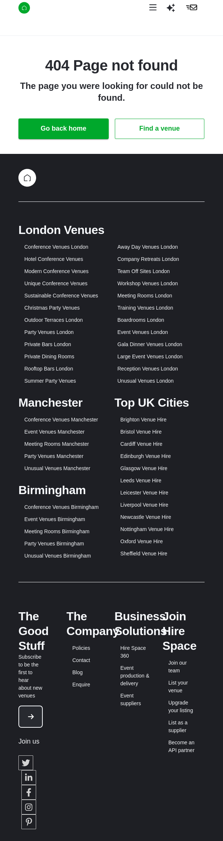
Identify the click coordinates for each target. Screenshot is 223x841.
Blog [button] (77, 672)
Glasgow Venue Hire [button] (144, 468)
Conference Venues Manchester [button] (61, 420)
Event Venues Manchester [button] (54, 432)
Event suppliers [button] (131, 699)
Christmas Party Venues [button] (52, 308)
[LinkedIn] (28, 777)
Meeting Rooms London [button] (145, 296)
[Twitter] (25, 762)
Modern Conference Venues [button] (56, 271)
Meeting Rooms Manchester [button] (56, 444)
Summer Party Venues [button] (50, 381)
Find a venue (159, 128)
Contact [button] (81, 660)
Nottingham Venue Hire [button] (147, 529)
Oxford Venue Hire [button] (142, 541)
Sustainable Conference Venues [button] (61, 296)
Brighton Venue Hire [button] (144, 420)
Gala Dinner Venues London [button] (150, 344)
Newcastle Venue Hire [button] (146, 517)
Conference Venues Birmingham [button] (61, 507)
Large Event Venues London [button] (150, 356)
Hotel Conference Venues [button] (53, 259)
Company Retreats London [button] (148, 259)
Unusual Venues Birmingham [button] (57, 556)
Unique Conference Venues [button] (55, 283)
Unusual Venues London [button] (146, 381)
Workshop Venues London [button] (148, 283)
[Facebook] (28, 792)
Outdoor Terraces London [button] (53, 320)
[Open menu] (153, 7)
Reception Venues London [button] (148, 369)
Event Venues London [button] (143, 332)
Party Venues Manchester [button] (53, 456)
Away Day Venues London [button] (148, 247)
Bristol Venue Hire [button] (141, 432)
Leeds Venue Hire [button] (141, 480)
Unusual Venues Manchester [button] (57, 468)
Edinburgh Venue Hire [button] (146, 456)
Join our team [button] (177, 666)
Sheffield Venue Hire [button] (144, 553)
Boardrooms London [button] (141, 320)
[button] (170, 10)
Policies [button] (81, 648)
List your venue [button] (178, 686)
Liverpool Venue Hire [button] (144, 505)
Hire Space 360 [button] (133, 652)
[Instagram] (28, 807)
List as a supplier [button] (178, 726)
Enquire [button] (81, 684)
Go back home (63, 128)
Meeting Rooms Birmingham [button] (57, 531)
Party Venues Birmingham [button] (54, 544)
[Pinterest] (28, 821)
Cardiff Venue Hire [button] (142, 444)
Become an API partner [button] (181, 746)
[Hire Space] (42, 9)
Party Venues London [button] (49, 332)
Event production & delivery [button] (135, 675)
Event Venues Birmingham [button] (54, 519)
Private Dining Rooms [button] (49, 356)
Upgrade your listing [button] (180, 706)
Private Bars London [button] (47, 344)
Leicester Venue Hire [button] (144, 493)
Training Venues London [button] (145, 308)
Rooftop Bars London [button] (48, 369)
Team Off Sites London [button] (144, 271)
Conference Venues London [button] (56, 247)
